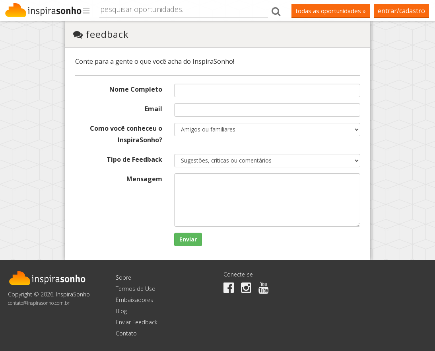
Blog (121, 311)
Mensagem (144, 179)
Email (153, 108)
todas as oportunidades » (330, 11)
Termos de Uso (135, 288)
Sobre (123, 277)
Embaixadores (134, 300)
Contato (126, 333)
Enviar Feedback (136, 322)
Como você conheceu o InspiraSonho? (126, 134)
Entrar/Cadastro (401, 10)
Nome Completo (135, 89)
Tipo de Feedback (134, 159)
